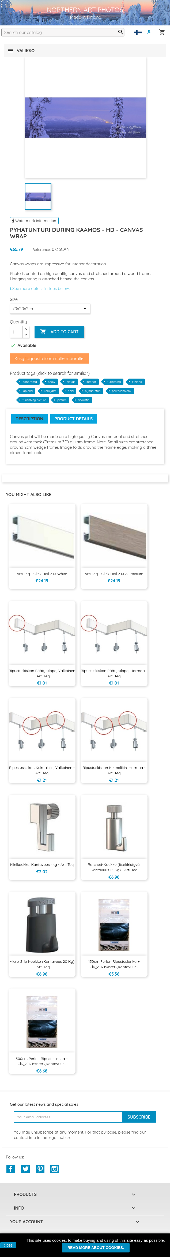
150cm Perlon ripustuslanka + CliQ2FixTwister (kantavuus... (114, 964)
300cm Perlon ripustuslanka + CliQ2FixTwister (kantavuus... (42, 1061)
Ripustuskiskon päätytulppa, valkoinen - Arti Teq (42, 673)
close (8, 1245)
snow (51, 382)
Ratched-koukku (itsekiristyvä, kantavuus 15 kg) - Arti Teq (114, 867)
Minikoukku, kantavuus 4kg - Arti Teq (42, 864)
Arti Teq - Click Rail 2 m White (42, 573)
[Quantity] (16, 332)
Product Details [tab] (74, 418)
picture (62, 400)
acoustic (83, 400)
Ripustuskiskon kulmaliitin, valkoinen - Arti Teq (42, 770)
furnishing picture (34, 400)
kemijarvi (50, 391)
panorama (29, 382)
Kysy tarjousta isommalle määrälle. (49, 358)
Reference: (41, 249)
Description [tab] (29, 418)
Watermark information (34, 220)
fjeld (71, 391)
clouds (70, 382)
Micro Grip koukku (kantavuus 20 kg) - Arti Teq (41, 964)
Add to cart (59, 332)
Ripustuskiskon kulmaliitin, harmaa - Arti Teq (114, 770)
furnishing (114, 382)
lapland (27, 391)
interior (91, 382)
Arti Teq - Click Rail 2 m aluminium (114, 573)
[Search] (62, 32)
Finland (137, 382)
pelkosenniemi (121, 391)
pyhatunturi (93, 391)
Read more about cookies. (95, 1247)
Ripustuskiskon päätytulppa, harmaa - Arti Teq (114, 673)
